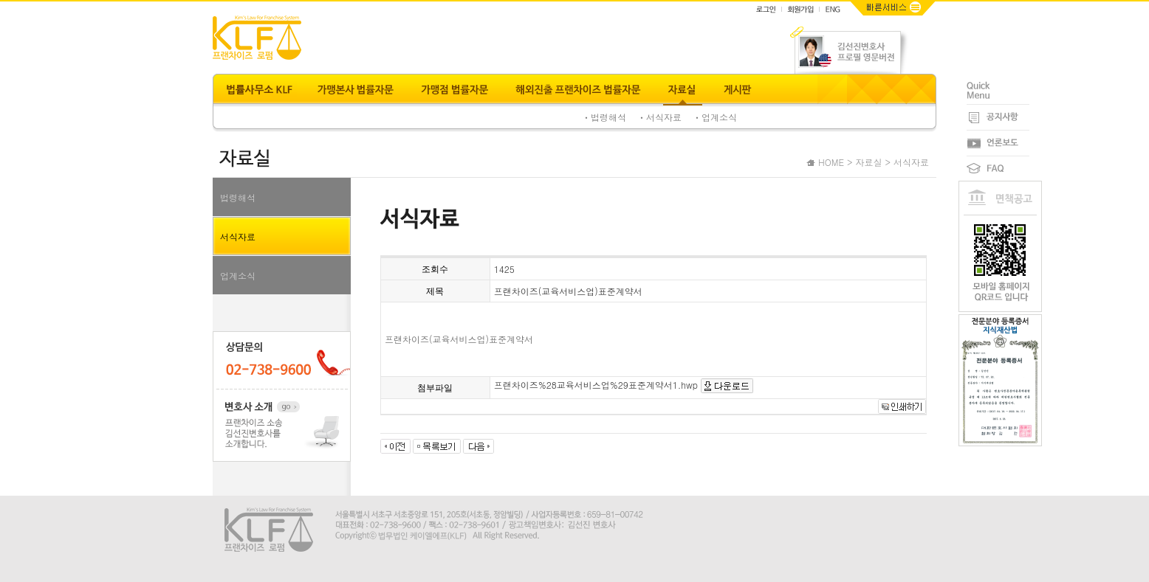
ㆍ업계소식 (715, 117)
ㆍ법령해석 (604, 117)
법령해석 (237, 197)
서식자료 (237, 236)
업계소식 (237, 275)
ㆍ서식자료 (659, 117)
